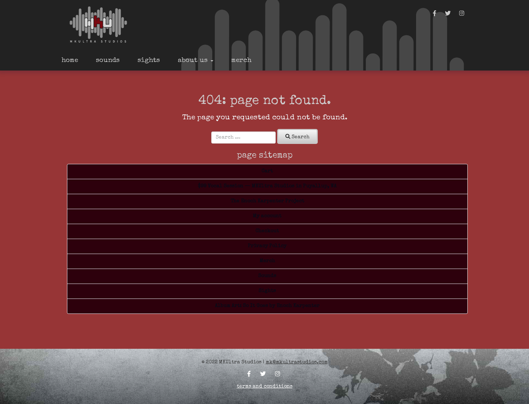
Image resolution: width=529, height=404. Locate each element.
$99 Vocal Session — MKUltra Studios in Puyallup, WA (267, 186)
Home (70, 60)
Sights (149, 60)
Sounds (108, 60)
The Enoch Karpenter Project (267, 201)
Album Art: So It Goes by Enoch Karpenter (267, 306)
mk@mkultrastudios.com (297, 362)
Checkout (267, 231)
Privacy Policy (267, 246)
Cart (267, 171)
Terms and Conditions (264, 386)
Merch (241, 60)
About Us (195, 60)
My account (267, 216)
